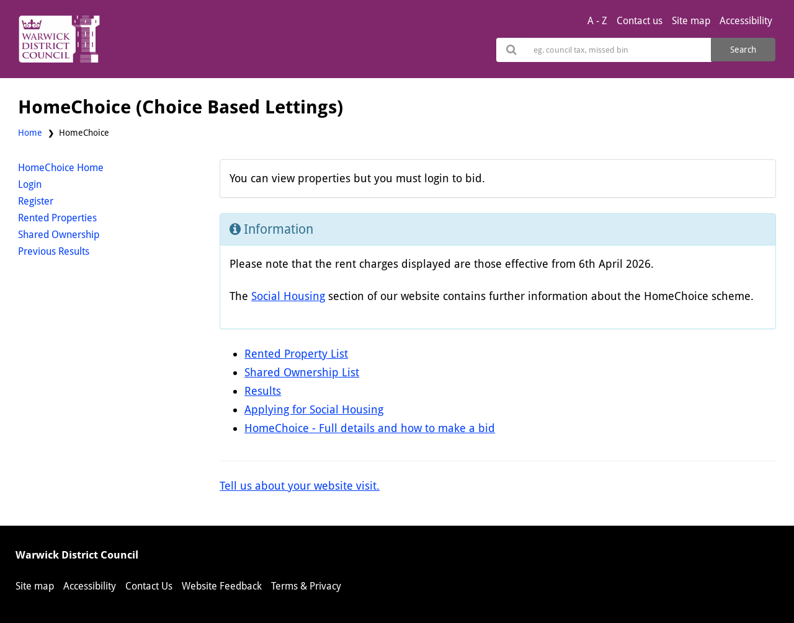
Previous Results (53, 251)
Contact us (639, 21)
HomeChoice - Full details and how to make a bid (369, 428)
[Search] (618, 50)
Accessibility (746, 21)
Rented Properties (57, 218)
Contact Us (148, 586)
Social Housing (288, 296)
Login (30, 184)
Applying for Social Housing (313, 409)
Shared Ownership (58, 235)
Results (262, 390)
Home (30, 133)
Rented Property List (296, 353)
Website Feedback (222, 586)
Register (35, 201)
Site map (691, 21)
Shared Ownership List (301, 372)
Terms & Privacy (306, 586)
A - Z (597, 21)
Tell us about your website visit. (300, 485)
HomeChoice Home (61, 168)
